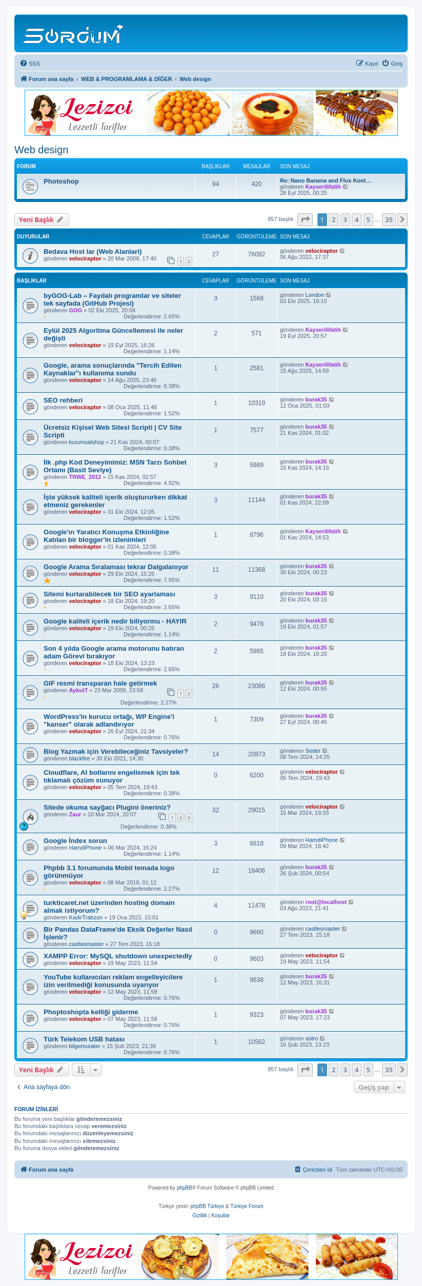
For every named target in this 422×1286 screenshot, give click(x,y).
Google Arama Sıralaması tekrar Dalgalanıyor (116, 567)
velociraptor (85, 258)
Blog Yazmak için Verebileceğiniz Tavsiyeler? (116, 751)
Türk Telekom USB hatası (84, 1039)
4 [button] (356, 219)
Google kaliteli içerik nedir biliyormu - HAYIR (115, 621)
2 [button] (333, 219)
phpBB (184, 1188)
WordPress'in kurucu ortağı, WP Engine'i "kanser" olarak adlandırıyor (109, 720)
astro (312, 1038)
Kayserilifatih (323, 187)
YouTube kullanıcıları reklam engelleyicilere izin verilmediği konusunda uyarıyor (113, 981)
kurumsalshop (86, 442)
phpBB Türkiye (207, 1206)
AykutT (78, 690)
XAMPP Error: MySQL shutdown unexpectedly (118, 956)
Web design (41, 149)
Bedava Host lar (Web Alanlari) (93, 251)
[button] (305, 219)
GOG (76, 310)
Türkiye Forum (246, 1206)
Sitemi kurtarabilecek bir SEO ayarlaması (109, 594)
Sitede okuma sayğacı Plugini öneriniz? (107, 807)
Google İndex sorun (75, 841)
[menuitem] (29, 63)
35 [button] (389, 219)
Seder (313, 751)
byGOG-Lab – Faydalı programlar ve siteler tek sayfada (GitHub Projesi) (112, 299)
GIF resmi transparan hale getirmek (100, 683)
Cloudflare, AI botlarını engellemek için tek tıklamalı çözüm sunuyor (112, 776)
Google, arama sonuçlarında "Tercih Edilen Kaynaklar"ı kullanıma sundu (113, 369)
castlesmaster (86, 944)
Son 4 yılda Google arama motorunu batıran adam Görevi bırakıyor (114, 652)
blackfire (79, 758)
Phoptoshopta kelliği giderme (91, 1012)
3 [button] (345, 219)
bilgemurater (85, 1046)
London (315, 295)
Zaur (75, 814)
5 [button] (368, 219)
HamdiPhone (85, 848)
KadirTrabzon (86, 917)
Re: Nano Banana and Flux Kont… (325, 180)
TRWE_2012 (85, 477)
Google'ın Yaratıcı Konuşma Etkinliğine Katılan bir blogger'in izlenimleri (106, 536)
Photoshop (61, 181)
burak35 (316, 399)
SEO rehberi (63, 400)
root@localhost (326, 902)
